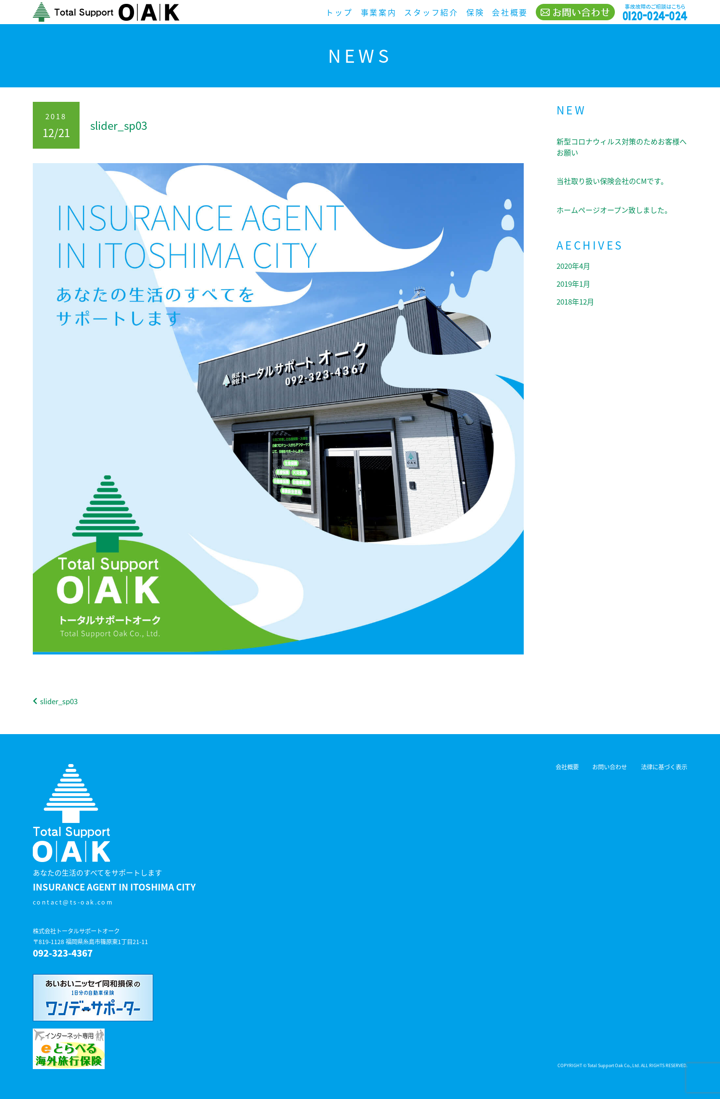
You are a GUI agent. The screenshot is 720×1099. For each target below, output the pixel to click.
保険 (475, 12)
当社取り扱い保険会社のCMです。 (612, 181)
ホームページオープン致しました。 (614, 210)
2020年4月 (573, 266)
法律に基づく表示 (664, 767)
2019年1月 (573, 283)
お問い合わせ (609, 767)
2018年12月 (575, 301)
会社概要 (510, 12)
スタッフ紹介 (431, 12)
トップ (339, 12)
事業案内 (379, 12)
